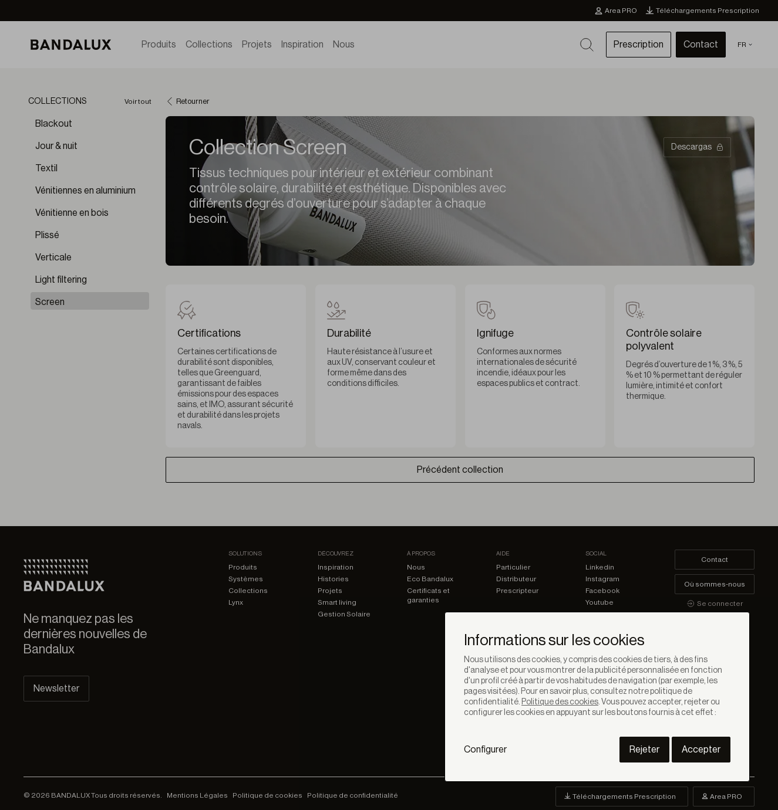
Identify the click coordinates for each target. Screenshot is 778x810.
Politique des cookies (559, 702)
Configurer (485, 749)
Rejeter (644, 749)
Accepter (701, 749)
